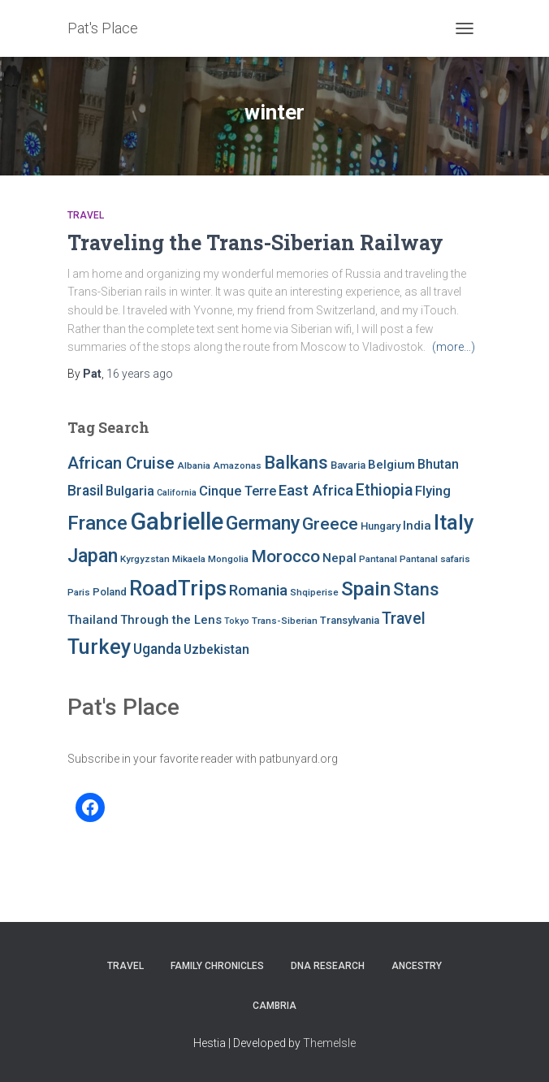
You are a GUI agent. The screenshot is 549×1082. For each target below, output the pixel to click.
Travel (85, 215)
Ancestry (416, 966)
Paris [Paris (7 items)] (78, 592)
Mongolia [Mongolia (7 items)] (228, 559)
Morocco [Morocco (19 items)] (285, 556)
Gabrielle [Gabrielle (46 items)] (176, 521)
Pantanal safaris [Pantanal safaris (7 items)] (435, 559)
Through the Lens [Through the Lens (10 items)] (171, 619)
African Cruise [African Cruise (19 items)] (121, 463)
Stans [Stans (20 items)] (416, 589)
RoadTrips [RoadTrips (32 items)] (178, 588)
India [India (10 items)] (417, 525)
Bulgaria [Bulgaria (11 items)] (130, 491)
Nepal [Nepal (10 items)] (339, 558)
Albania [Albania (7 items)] (193, 465)
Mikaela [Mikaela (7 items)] (188, 559)
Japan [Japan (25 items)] (92, 555)
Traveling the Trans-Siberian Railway (255, 242)
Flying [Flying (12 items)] (433, 491)
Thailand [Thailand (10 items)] (92, 619)
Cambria (274, 1005)
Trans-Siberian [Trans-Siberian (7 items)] (285, 620)
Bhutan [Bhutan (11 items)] (438, 464)
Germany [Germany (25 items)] (263, 523)
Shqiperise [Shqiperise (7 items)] (314, 592)
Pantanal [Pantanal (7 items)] (378, 559)
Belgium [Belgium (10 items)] (391, 464)
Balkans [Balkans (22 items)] (296, 462)
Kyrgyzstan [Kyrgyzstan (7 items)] (145, 559)
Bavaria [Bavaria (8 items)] (348, 465)
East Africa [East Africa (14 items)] (316, 490)
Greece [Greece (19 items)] (330, 524)
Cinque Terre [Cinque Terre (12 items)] (237, 491)
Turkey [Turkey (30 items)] (99, 647)
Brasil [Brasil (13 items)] (85, 491)
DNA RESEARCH (328, 966)
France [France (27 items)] (97, 523)
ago (139, 373)
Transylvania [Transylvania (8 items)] (349, 620)
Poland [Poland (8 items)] (110, 592)
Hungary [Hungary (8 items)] (380, 526)
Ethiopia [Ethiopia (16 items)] (384, 490)
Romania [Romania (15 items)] (258, 590)
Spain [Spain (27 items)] (366, 588)
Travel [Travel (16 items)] (404, 618)
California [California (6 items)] (177, 492)
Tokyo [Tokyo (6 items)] (236, 621)
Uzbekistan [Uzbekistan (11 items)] (216, 649)
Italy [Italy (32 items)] (454, 522)
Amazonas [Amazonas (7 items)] (237, 465)
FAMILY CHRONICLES (217, 966)
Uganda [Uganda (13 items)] (157, 649)
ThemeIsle (329, 1043)
